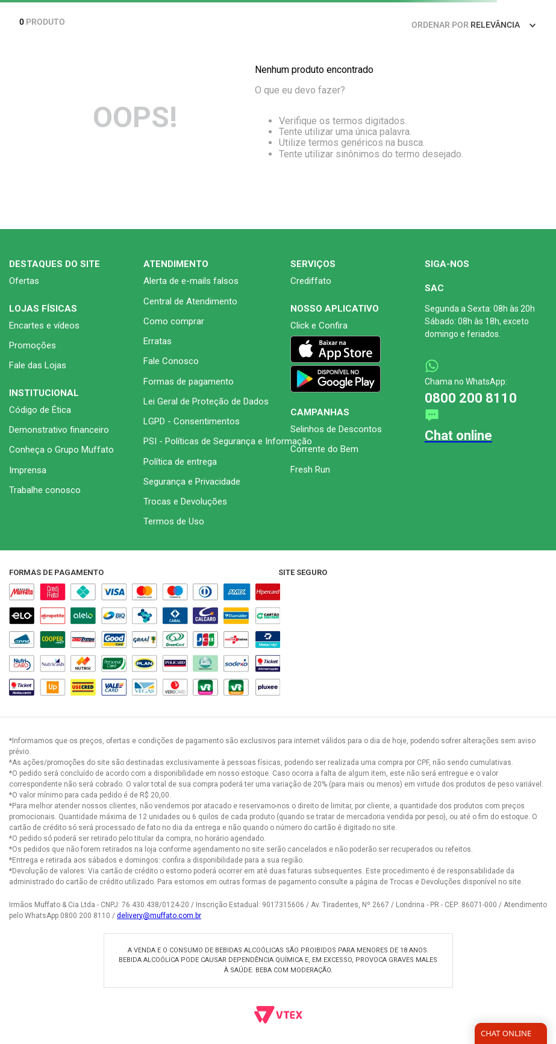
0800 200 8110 (471, 398)
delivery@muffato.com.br (159, 915)
